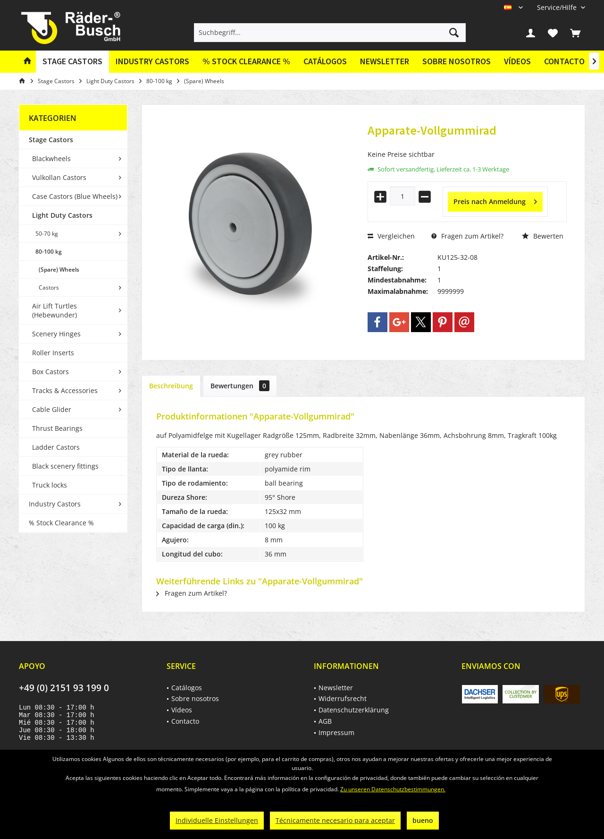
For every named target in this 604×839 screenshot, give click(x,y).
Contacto (564, 61)
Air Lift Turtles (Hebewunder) (54, 310)
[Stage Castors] (72, 62)
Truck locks (49, 484)
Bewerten (542, 235)
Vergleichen (391, 235)
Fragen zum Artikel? (467, 235)
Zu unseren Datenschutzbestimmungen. (392, 789)
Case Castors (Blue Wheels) (74, 196)
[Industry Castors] (152, 62)
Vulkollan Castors (59, 177)
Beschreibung (171, 385)
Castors (49, 287)
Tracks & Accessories (65, 390)
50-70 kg (46, 234)
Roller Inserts (53, 352)
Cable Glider (51, 409)
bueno (422, 820)
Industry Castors (55, 503)
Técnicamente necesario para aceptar (335, 820)
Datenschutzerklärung (354, 709)
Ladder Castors (56, 447)
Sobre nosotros (456, 61)
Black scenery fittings (65, 466)
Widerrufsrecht (343, 698)
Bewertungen (239, 385)
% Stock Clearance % (61, 522)
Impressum (336, 732)
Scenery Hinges (56, 333)
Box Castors (50, 371)
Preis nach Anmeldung (495, 200)
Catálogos (325, 61)
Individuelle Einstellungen (217, 820)
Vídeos (517, 61)
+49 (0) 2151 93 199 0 (64, 688)
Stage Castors (51, 139)
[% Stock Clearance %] (246, 62)
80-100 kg (48, 252)
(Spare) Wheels (59, 269)
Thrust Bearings (57, 428)
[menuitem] (557, 7)
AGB (325, 721)
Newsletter (384, 61)
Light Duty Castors (62, 215)
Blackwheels (51, 158)
